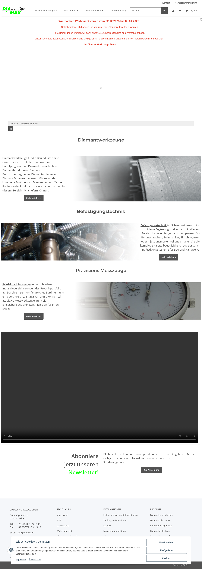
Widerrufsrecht (64, 531)
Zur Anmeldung (151, 482)
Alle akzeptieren (166, 543)
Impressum (62, 515)
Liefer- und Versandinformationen (120, 515)
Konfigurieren (166, 550)
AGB (59, 520)
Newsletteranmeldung (186, 2)
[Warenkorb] (191, 10)
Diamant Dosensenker (161, 536)
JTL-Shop (186, 565)
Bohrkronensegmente (161, 525)
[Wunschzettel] (180, 10)
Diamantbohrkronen (160, 520)
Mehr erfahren (31, 198)
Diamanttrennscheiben (161, 515)
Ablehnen (166, 558)
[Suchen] (145, 10)
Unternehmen (118, 10)
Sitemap (107, 536)
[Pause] (10, 128)
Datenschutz (63, 525)
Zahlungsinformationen (115, 520)
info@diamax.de (26, 532)
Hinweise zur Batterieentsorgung (73, 536)
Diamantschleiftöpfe (160, 531)
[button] (173, 10)
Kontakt (166, 2)
